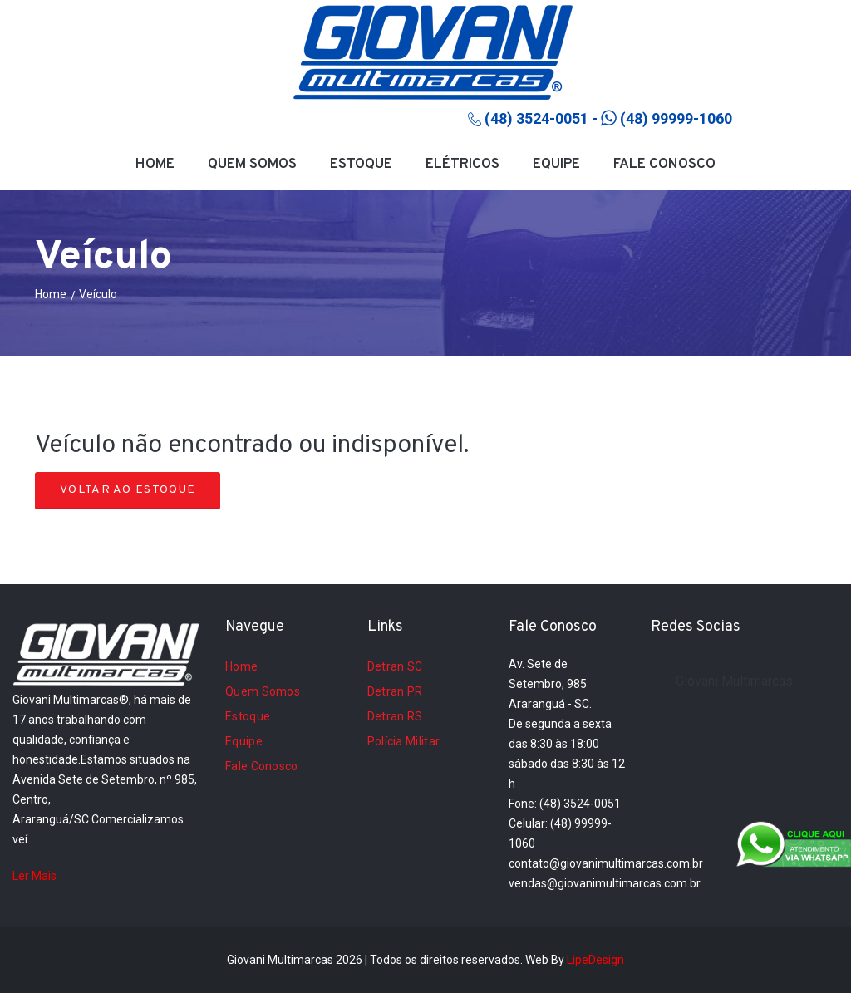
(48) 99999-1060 (666, 118)
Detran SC (395, 666)
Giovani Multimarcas (734, 681)
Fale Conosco (664, 164)
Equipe (556, 164)
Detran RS (395, 716)
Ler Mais (34, 875)
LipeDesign (595, 959)
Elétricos (462, 164)
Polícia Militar (403, 741)
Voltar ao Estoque (127, 490)
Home (155, 164)
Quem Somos (252, 164)
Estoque (361, 164)
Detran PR (395, 691)
